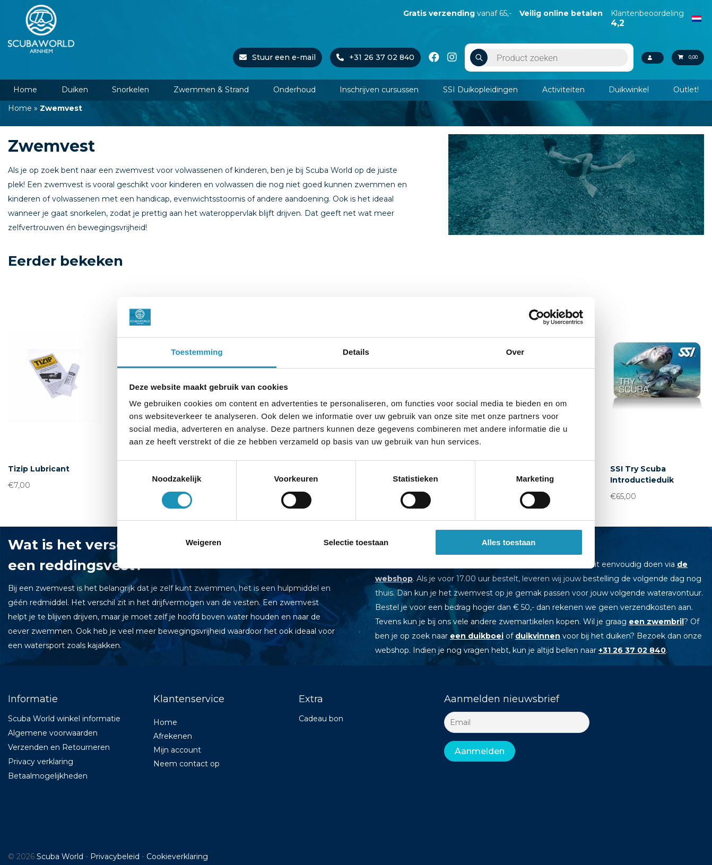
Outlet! (686, 89)
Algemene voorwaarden (53, 733)
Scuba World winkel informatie (64, 718)
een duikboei (476, 636)
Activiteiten (563, 89)
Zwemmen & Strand (211, 89)
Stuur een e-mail (263, 57)
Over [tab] (515, 351)
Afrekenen (172, 736)
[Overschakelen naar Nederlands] (696, 17)
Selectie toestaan (356, 542)
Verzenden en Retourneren (59, 747)
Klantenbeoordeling (647, 18)
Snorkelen (130, 89)
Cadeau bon (321, 718)
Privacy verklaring (40, 761)
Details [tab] (356, 351)
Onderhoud (294, 89)
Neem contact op (186, 763)
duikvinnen (537, 636)
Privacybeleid (115, 856)
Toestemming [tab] (197, 351)
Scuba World (60, 856)
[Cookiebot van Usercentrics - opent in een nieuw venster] (536, 317)
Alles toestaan (509, 542)
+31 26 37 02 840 (362, 57)
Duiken (75, 89)
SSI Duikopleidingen (480, 89)
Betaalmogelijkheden (48, 776)
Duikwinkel (629, 89)
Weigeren (203, 542)
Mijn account (177, 750)
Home (25, 89)
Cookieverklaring (177, 856)
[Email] (516, 722)
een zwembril (656, 621)
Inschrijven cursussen (379, 89)
